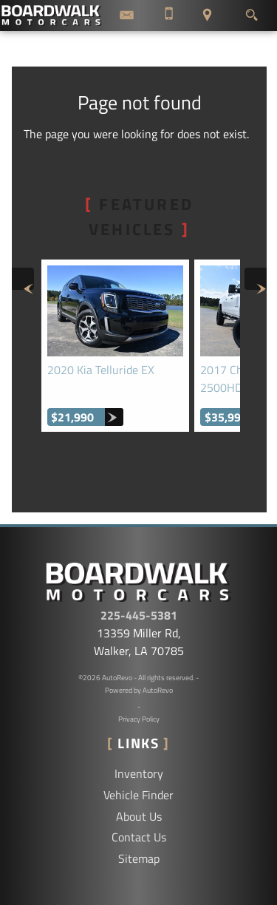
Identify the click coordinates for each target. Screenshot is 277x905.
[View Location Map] (207, 15)
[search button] (251, 11)
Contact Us (139, 837)
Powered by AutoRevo (139, 690)
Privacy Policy (139, 719)
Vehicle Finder (138, 795)
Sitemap (139, 858)
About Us (139, 816)
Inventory (138, 773)
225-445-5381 (138, 615)
